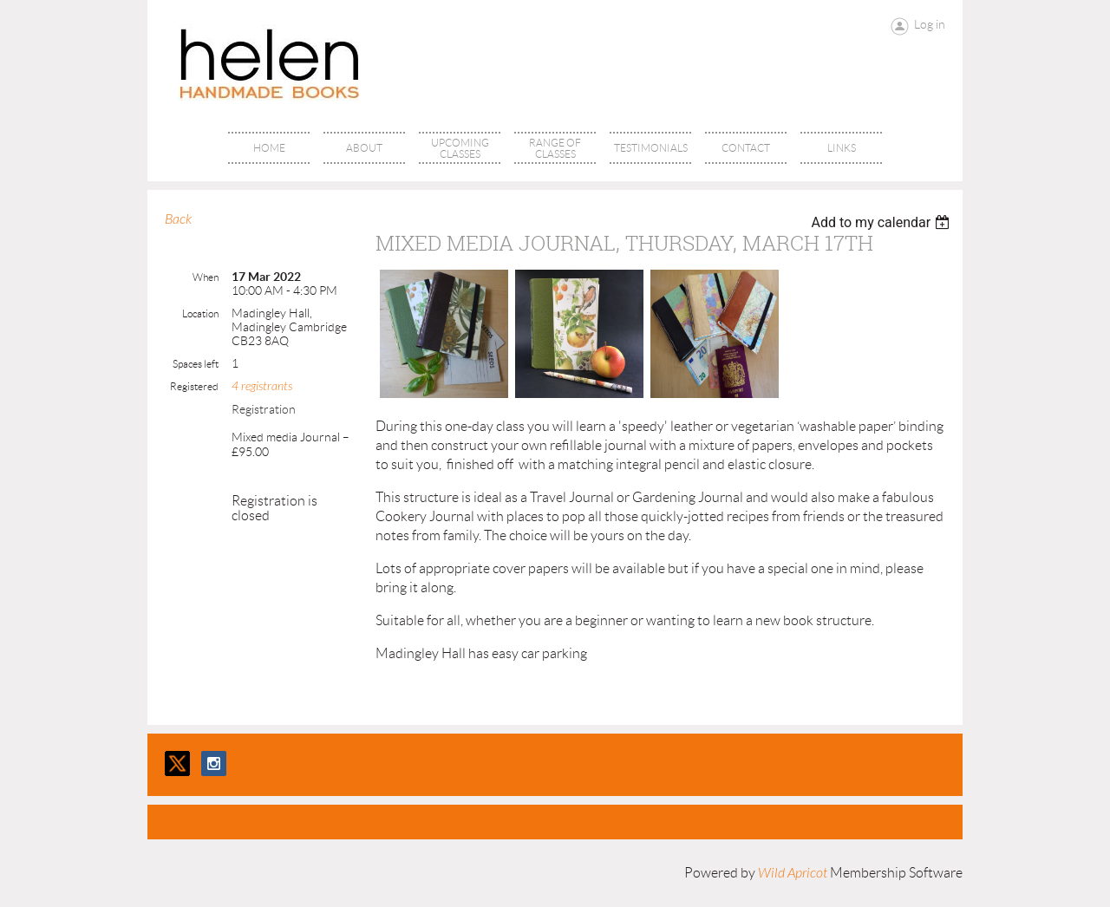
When (206, 277)
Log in (929, 24)
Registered (194, 386)
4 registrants (262, 386)
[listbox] (882, 222)
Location (200, 313)
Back (178, 219)
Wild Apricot (792, 873)
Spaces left (196, 363)
